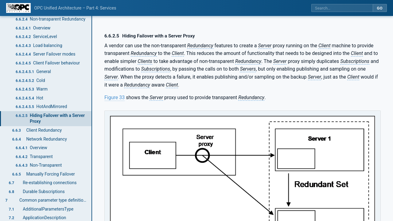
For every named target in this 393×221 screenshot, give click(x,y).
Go (380, 8)
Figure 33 (114, 97)
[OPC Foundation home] (18, 8)
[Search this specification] (342, 8)
